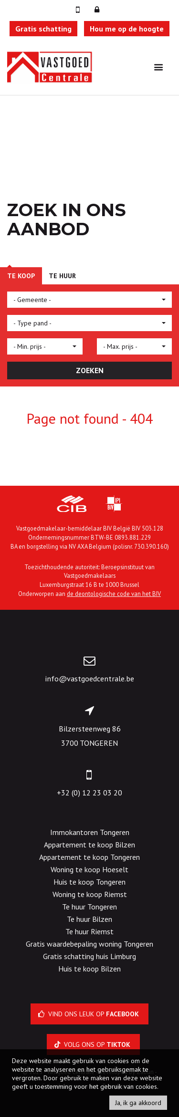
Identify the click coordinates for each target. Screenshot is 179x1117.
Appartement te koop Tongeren (89, 857)
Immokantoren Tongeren (89, 832)
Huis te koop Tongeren (89, 882)
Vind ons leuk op (89, 1014)
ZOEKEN (90, 370)
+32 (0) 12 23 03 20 (89, 792)
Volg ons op (93, 1044)
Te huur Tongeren (89, 906)
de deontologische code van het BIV (114, 593)
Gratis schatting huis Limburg (89, 956)
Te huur (62, 275)
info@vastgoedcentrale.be (89, 678)
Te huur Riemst (89, 931)
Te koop (21, 275)
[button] (89, 300)
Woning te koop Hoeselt (89, 869)
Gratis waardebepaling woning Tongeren (89, 944)
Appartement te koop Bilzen (89, 844)
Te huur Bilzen (89, 919)
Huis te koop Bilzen (89, 968)
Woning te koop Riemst (90, 894)
